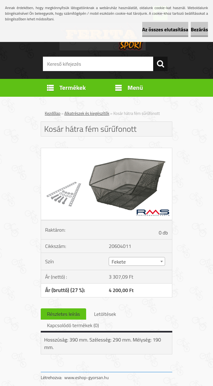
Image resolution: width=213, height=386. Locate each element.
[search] (160, 64)
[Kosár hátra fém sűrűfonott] (106, 150)
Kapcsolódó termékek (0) (73, 325)
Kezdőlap (52, 113)
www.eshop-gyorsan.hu (86, 377)
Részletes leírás (63, 314)
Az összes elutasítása (165, 29)
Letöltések (105, 314)
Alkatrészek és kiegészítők (87, 113)
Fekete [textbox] (119, 261)
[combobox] (137, 261)
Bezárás (199, 29)
